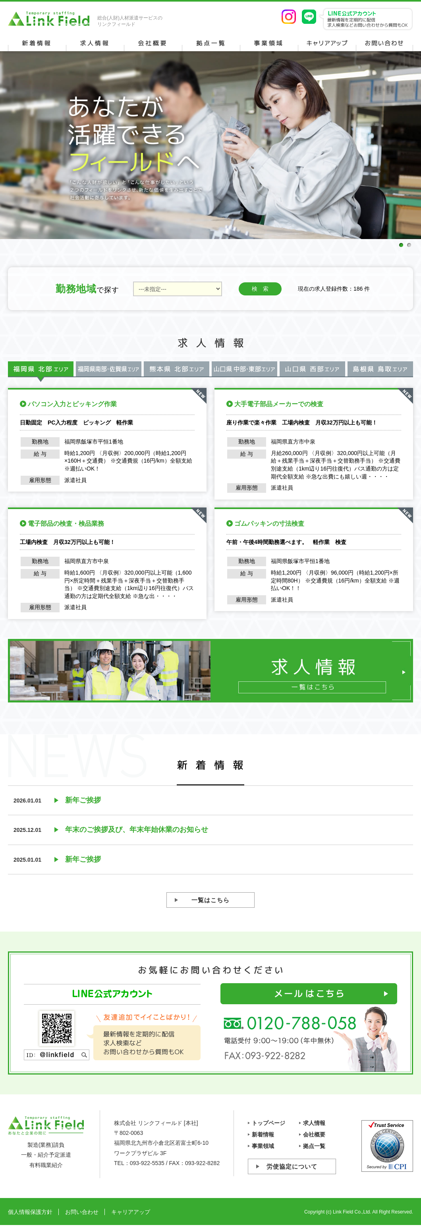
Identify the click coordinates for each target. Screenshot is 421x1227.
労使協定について (292, 1166)
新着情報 (263, 1134)
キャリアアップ (130, 1212)
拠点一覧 (314, 1146)
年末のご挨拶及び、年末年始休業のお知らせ (136, 829)
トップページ (268, 1123)
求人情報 (314, 1123)
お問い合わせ (81, 1212)
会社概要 (314, 1134)
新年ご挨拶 (83, 800)
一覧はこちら (210, 900)
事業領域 (263, 1146)
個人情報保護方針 (30, 1212)
